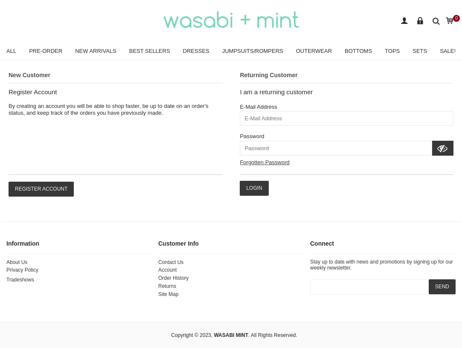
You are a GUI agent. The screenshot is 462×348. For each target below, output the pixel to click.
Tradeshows (20, 280)
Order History (173, 278)
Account (167, 270)
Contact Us (170, 262)
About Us (16, 262)
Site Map (168, 294)
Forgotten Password (264, 162)
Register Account (41, 189)
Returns (167, 286)
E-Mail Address (258, 107)
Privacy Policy (22, 270)
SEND (442, 287)
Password (252, 136)
